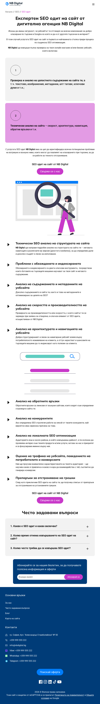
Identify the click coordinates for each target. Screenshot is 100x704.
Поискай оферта (50, 672)
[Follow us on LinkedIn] (50, 682)
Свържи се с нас (50, 171)
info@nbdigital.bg (18, 645)
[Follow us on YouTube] (59, 682)
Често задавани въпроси (17, 608)
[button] (50, 249)
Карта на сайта (12, 618)
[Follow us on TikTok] (54, 682)
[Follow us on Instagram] (45, 682)
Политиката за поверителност (69, 695)
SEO (17, 12)
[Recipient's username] (40, 577)
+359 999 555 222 (18, 640)
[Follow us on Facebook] (40, 682)
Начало (8, 12)
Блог (7, 613)
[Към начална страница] (13, 4)
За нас (8, 603)
